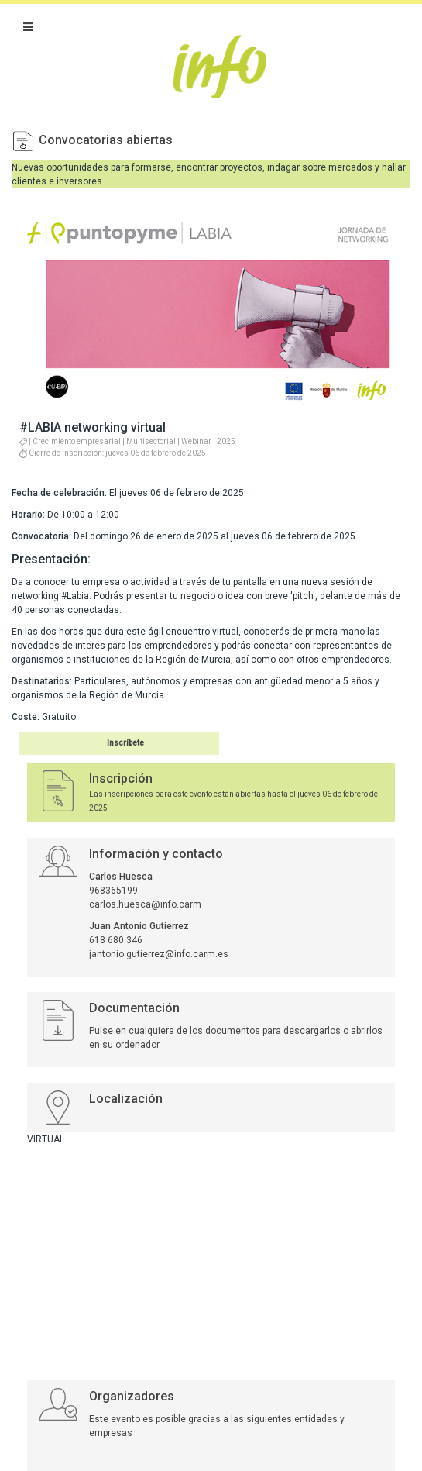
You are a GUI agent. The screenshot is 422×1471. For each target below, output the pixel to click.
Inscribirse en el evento (100, 743)
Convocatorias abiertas (106, 140)
